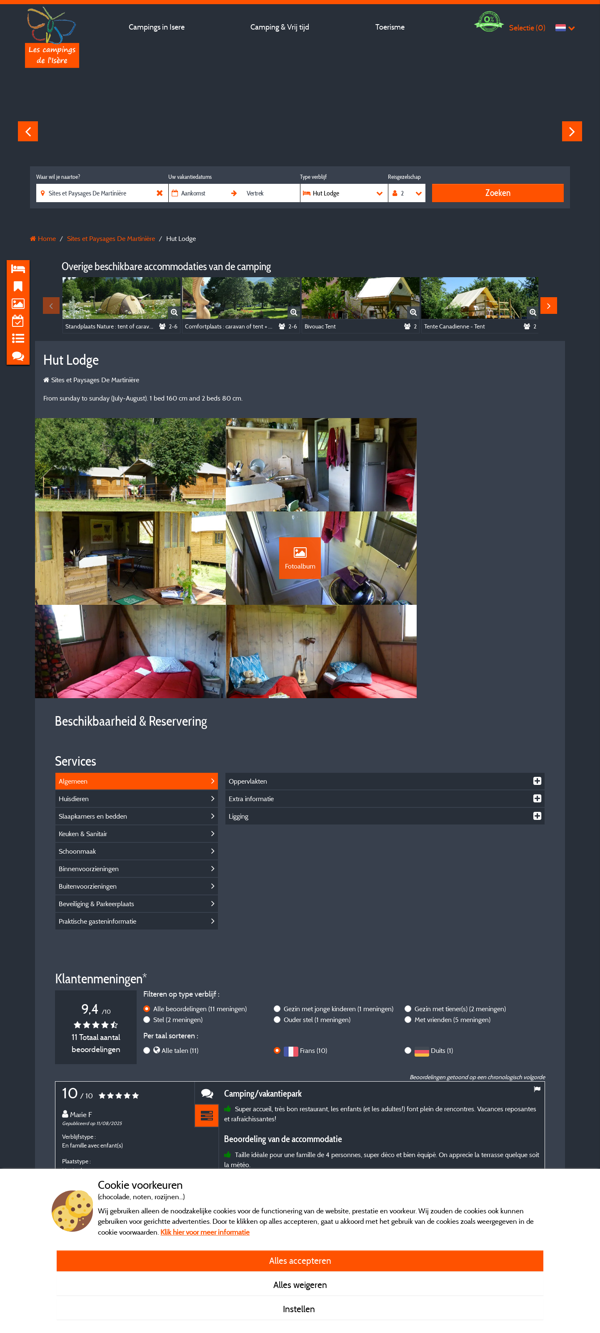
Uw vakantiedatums (190, 176)
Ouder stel (317, 939)
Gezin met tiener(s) (460, 929)
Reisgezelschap (404, 176)
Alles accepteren (300, 1260)
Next (572, 131)
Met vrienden (452, 939)
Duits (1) (442, 971)
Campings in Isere (157, 27)
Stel (177, 939)
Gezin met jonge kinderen (338, 929)
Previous (28, 131)
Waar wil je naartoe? (58, 176)
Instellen (300, 1308)
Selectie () (527, 28)
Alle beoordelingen (200, 929)
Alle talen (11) (180, 971)
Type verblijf (313, 176)
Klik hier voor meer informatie (205, 1232)
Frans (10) (313, 971)
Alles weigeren (300, 1284)
